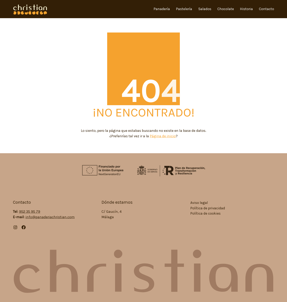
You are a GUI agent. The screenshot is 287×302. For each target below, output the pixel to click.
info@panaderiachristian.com (50, 217)
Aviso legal (199, 203)
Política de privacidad (207, 208)
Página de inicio (163, 136)
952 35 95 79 (29, 211)
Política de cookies (205, 213)
